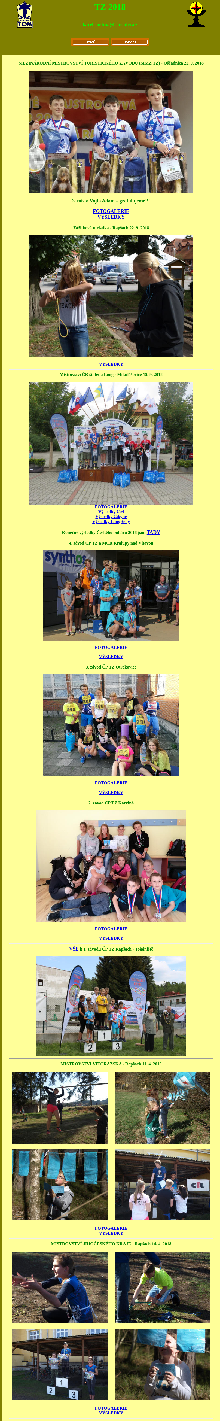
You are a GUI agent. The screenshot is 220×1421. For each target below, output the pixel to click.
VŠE (74, 949)
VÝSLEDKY (111, 217)
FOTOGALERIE (111, 211)
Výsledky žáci (111, 511)
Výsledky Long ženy (111, 521)
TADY (153, 532)
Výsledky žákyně (111, 516)
